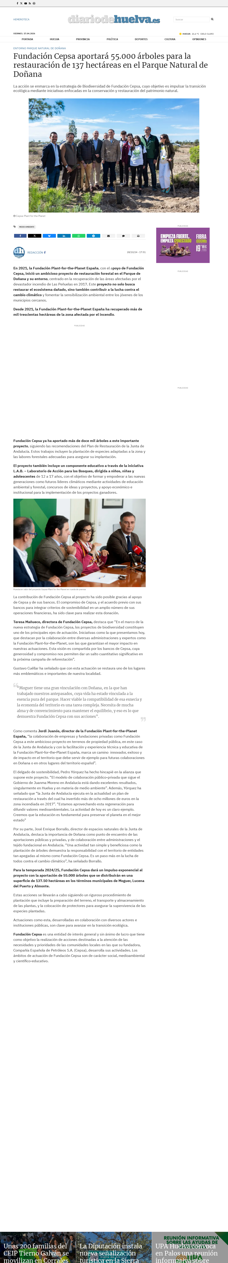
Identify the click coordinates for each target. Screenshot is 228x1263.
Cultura (170, 39)
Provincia (83, 39)
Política (112, 39)
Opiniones (199, 39)
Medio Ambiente (26, 227)
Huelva (54, 39)
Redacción (35, 252)
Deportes (141, 39)
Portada (27, 39)
